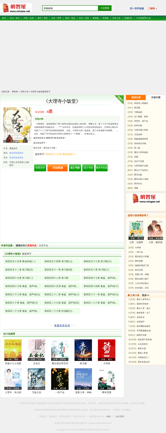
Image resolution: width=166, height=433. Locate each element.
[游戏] (133, 362)
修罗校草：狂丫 (144, 313)
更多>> (145, 295)
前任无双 (139, 270)
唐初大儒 (142, 348)
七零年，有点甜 (13, 392)
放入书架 (75, 167)
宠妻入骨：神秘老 (83, 393)
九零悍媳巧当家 (141, 166)
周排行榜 (136, 97)
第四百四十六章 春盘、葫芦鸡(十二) (23, 286)
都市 (40, 18)
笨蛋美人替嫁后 (141, 103)
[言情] (130, 103)
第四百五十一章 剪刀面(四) (58, 269)
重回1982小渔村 (141, 179)
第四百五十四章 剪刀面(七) (58, 261)
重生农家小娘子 (142, 279)
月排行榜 (155, 97)
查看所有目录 (62, 325)
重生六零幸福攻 (141, 152)
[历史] (133, 348)
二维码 (152, 8)
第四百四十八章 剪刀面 (56, 278)
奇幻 (18, 18)
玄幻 (12, 18)
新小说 (148, 18)
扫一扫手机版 (137, 8)
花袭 (136, 157)
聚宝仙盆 (138, 174)
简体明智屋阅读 (16, 157)
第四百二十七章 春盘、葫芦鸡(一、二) (23, 311)
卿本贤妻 (106, 392)
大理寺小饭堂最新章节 (40, 91)
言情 (45, 18)
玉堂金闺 (138, 134)
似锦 (108, 416)
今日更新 (140, 18)
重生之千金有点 (141, 170)
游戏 (67, 18)
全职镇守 (141, 322)
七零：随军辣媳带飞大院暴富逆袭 (156, 243)
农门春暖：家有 (141, 116)
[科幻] (132, 335)
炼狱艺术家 (142, 335)
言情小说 (24, 91)
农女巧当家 (139, 161)
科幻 (81, 18)
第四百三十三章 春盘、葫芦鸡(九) (22, 294)
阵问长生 (138, 183)
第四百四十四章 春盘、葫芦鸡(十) (101, 286)
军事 (59, 18)
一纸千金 (60, 392)
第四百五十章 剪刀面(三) (96, 269)
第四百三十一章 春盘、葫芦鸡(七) (101, 294)
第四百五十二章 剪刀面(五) (19, 269)
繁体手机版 (101, 167)
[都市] (130, 170)
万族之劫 (36, 392)
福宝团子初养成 (145, 339)
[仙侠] (130, 174)
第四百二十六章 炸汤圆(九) (58, 311)
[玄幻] (130, 108)
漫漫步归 (13, 148)
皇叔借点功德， (141, 143)
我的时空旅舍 (143, 304)
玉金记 (36, 363)
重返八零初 (143, 353)
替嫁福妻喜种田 (141, 139)
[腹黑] (130, 188)
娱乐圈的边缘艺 (144, 326)
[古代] (130, 134)
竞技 (73, 18)
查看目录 (40, 167)
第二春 (137, 148)
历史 (53, 18)
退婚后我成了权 (142, 265)
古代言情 (19, 162)
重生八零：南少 (144, 308)
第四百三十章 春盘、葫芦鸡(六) (21, 302)
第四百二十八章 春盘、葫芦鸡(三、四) (101, 302)
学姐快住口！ (144, 357)
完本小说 (116, 18)
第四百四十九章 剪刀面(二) (19, 278)
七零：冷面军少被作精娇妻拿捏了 (136, 243)
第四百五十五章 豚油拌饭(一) (61, 154)
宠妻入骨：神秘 (142, 274)
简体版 (106, 18)
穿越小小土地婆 (13, 363)
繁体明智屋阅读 (16, 153)
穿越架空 (128, 18)
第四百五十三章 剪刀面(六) (97, 261)
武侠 (26, 18)
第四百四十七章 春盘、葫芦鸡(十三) (101, 278)
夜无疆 (83, 363)
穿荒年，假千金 (141, 121)
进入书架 (88, 167)
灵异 (87, 18)
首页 (4, 18)
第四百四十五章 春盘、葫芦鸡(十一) (62, 286)
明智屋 (15, 91)
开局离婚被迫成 (144, 330)
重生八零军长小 (144, 299)
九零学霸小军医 (141, 130)
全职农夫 (141, 317)
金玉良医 (120, 416)
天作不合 (43, 245)
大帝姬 (106, 363)
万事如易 (138, 112)
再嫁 (136, 188)
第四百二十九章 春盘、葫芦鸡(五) (61, 302)
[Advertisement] (83, 57)
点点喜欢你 (143, 344)
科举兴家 (138, 125)
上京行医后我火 (142, 283)
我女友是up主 (144, 362)
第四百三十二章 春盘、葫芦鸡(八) (61, 294)
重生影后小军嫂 (142, 256)
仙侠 (32, 18)
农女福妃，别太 (142, 288)
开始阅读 (57, 167)
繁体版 (96, 18)
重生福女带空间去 (60, 364)
